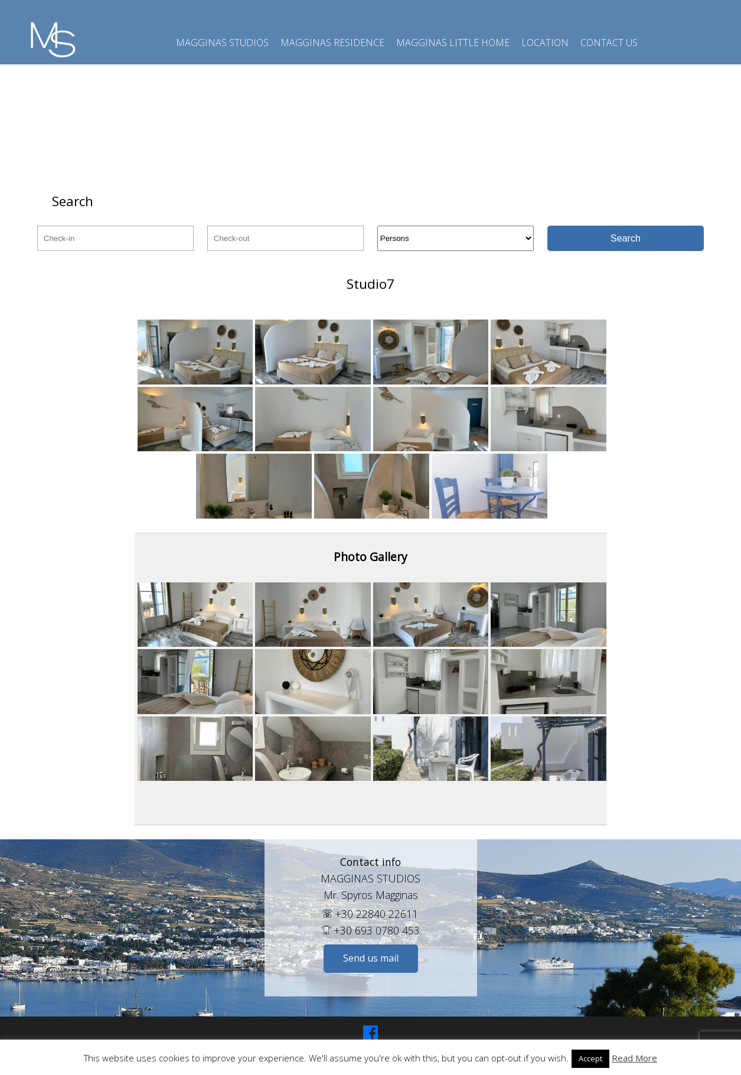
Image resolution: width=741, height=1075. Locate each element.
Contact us (609, 42)
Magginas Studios (222, 42)
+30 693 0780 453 (371, 930)
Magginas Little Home (453, 42)
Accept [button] (590, 1058)
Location (545, 42)
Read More (634, 1058)
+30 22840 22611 (370, 914)
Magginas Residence (332, 42)
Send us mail (371, 958)
